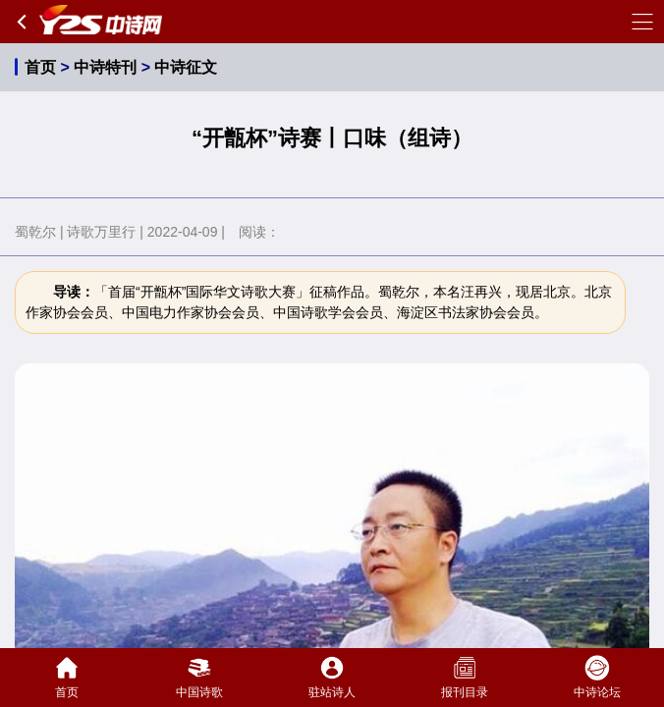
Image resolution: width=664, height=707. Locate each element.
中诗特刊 (105, 67)
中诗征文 (185, 67)
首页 (40, 67)
